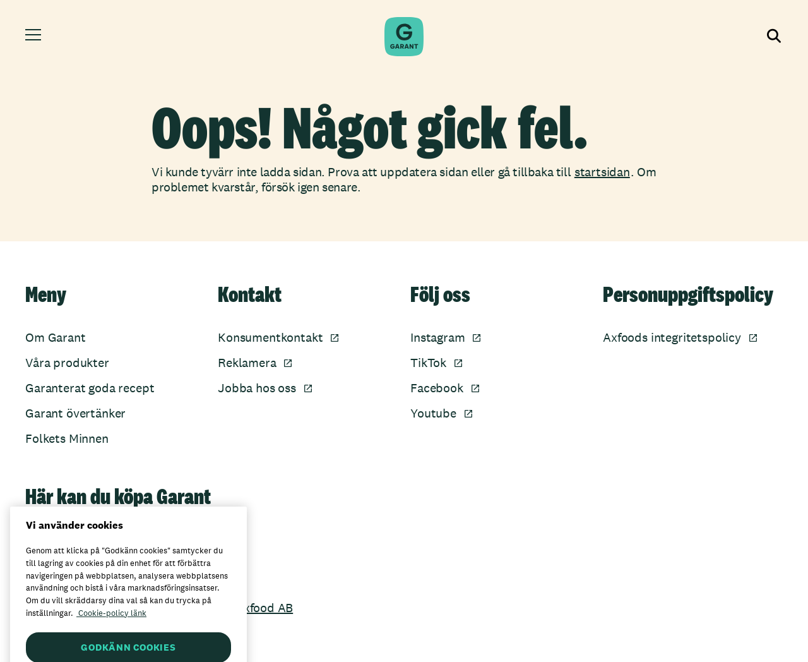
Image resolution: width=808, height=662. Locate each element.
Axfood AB (264, 607)
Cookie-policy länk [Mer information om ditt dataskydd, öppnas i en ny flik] (111, 628)
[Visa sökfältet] (772, 36)
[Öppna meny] (35, 37)
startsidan (602, 172)
